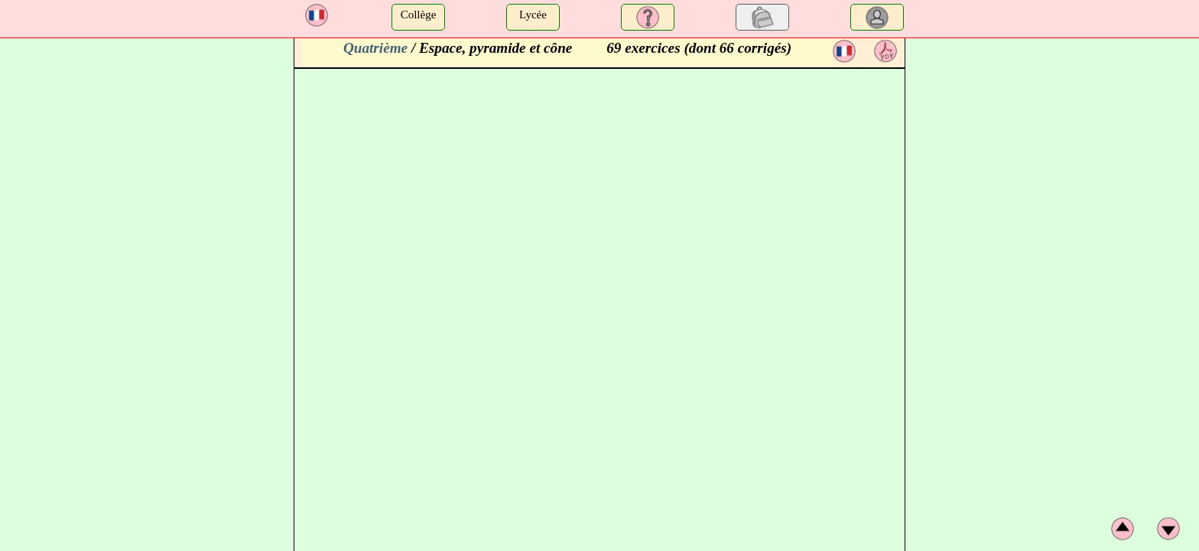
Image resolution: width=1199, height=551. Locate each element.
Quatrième (375, 48)
